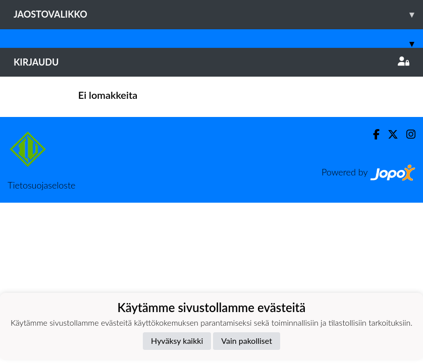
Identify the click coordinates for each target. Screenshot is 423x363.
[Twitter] (389, 134)
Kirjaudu (211, 62)
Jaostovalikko (218, 14)
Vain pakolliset (246, 340)
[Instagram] (406, 134)
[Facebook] (372, 134)
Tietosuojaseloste (41, 185)
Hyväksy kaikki (177, 340)
